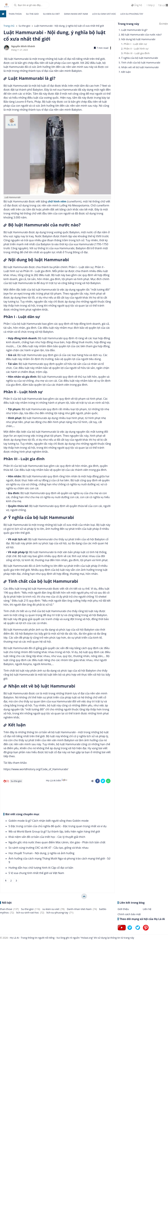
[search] (30, 5)
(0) (6, 781)
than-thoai (15, 13)
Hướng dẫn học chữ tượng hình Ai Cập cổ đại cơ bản (41, 867)
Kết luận (126, 71)
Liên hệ (147, 909)
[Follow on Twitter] (138, 930)
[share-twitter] (103, 781)
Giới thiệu (123, 909)
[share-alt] (92, 781)
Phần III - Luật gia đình (137, 53)
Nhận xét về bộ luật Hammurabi (140, 67)
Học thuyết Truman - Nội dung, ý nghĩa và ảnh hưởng (41, 853)
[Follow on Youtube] (122, 930)
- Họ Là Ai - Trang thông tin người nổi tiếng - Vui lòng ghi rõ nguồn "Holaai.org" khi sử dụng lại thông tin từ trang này (71, 937)
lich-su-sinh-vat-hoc (104, 13)
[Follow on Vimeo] (130, 930)
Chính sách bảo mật (129, 914)
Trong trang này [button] (128, 24)
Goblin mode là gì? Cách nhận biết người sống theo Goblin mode (49, 820)
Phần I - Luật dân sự (135, 43)
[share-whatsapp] (108, 781)
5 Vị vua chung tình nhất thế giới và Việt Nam (36, 873)
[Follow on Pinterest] (146, 930)
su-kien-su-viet (51, 13)
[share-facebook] (97, 781)
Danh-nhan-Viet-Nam (76, 13)
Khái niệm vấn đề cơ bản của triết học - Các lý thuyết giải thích (47, 837)
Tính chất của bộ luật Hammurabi (140, 62)
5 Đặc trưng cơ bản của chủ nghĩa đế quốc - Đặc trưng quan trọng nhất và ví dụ (57, 826)
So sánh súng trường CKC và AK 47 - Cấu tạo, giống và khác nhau (48, 847)
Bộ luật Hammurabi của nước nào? (141, 34)
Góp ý (151, 5)
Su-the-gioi (32, 13)
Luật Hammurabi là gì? (134, 29)
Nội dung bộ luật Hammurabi (138, 39)
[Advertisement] (37, 797)
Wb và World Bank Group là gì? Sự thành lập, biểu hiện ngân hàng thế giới (54, 831)
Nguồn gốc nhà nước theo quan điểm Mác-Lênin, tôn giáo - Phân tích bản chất (57, 842)
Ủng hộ (136, 5)
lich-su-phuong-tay (131, 13)
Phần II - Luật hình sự (136, 48)
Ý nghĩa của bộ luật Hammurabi (139, 57)
